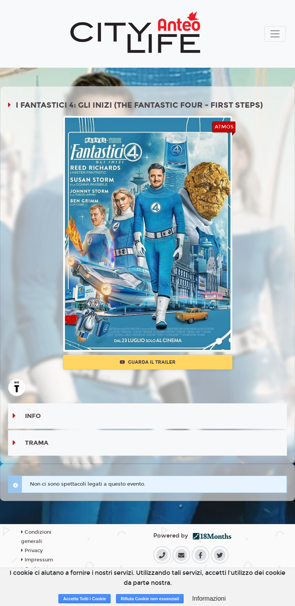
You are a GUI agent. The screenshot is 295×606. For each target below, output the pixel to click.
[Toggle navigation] (275, 34)
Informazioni (208, 598)
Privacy (32, 551)
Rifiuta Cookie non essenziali (150, 598)
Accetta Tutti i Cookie (84, 598)
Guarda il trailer (148, 362)
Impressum (37, 560)
